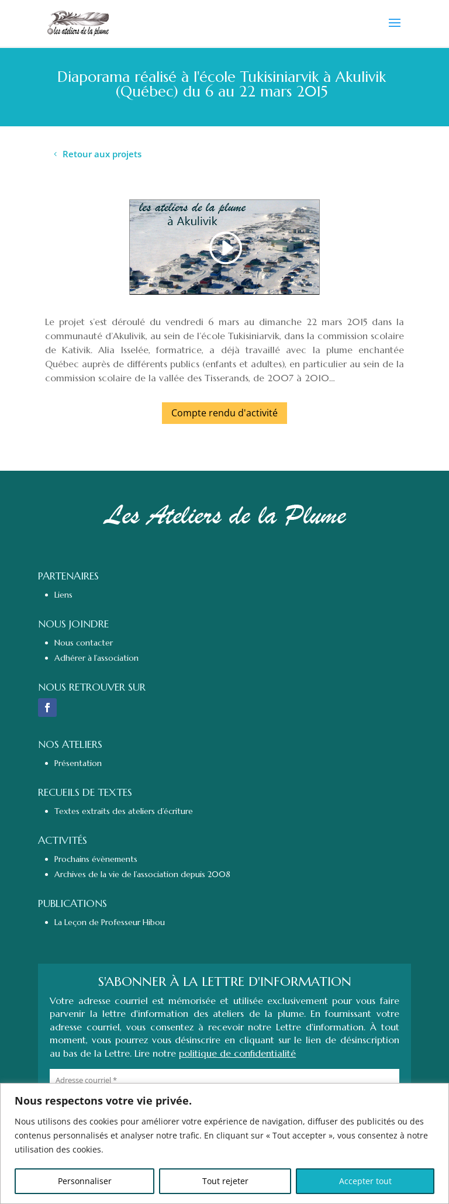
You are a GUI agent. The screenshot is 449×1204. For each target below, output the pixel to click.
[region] (224, 1143)
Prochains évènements (95, 859)
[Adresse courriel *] (224, 1080)
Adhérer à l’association (96, 658)
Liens (63, 594)
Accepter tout (365, 1180)
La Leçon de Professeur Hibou (109, 922)
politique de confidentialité (237, 1053)
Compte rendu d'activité (224, 412)
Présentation (78, 763)
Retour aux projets (102, 154)
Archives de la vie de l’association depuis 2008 (142, 874)
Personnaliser (85, 1180)
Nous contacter (83, 642)
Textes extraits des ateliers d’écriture (123, 811)
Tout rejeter (225, 1180)
